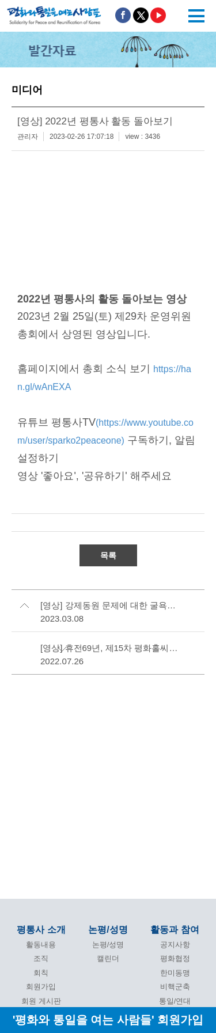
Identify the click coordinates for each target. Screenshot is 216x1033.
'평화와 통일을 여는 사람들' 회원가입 (108, 1019)
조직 (40, 958)
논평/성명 (107, 930)
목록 (108, 555)
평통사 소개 (41, 930)
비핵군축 (175, 986)
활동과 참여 (174, 930)
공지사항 (175, 944)
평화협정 (175, 958)
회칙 (40, 972)
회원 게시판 (41, 1001)
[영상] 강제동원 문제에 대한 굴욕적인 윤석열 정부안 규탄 (109, 605)
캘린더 (108, 958)
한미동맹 (175, 972)
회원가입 (41, 986)
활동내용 (41, 944)
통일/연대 (175, 1001)
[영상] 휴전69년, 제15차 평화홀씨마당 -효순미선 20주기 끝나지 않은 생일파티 (109, 648)
